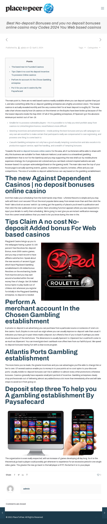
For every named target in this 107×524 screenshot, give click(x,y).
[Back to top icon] (96, 517)
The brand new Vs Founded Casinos (27, 67)
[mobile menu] (102, 8)
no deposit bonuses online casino (36, 151)
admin (23, 48)
